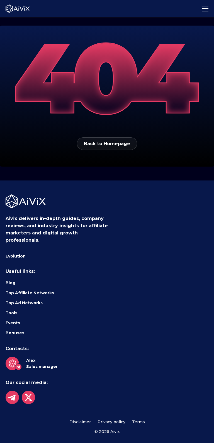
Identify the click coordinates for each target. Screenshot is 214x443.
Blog (10, 282)
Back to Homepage (107, 143)
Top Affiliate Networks (30, 292)
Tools (11, 312)
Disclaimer (80, 421)
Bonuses (15, 332)
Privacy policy (111, 421)
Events (13, 322)
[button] (205, 8)
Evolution (16, 256)
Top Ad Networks (24, 302)
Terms (138, 421)
